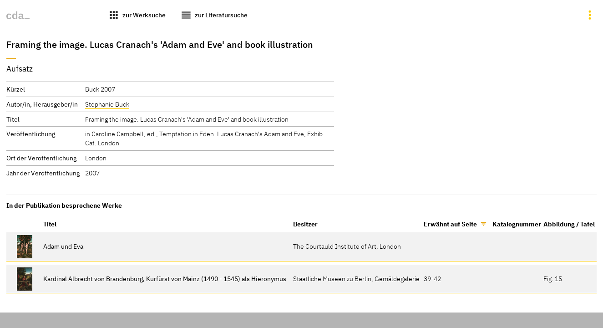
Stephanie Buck (107, 104)
